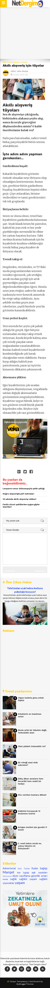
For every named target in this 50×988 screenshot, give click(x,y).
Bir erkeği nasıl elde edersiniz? (28, 763)
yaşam (20, 883)
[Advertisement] (25, 33)
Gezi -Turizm (24, 868)
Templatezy (22, 981)
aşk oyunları (39, 872)
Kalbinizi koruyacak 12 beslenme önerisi (29, 812)
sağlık (13, 878)
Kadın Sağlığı (39, 868)
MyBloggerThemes (25, 984)
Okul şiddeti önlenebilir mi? (32, 746)
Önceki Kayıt (10, 571)
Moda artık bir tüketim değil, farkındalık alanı (32, 731)
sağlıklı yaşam (28, 878)
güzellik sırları (39, 875)
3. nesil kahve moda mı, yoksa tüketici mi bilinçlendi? (30, 846)
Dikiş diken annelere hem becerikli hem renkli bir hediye (30, 781)
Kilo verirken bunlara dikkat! (32, 795)
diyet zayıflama (21, 875)
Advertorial (9, 868)
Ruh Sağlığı (23, 872)
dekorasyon (7, 876)
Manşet (17, 62)
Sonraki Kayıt (39, 571)
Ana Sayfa (7, 62)
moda (25, 62)
